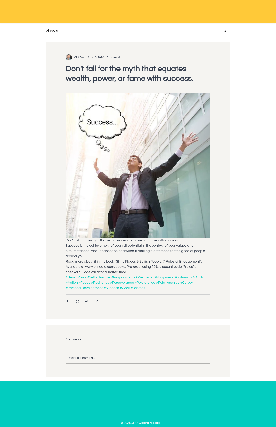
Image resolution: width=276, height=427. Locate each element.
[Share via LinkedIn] (87, 301)
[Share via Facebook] (67, 301)
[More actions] (208, 57)
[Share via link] (96, 301)
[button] (225, 30)
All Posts (52, 30)
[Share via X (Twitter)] (77, 301)
